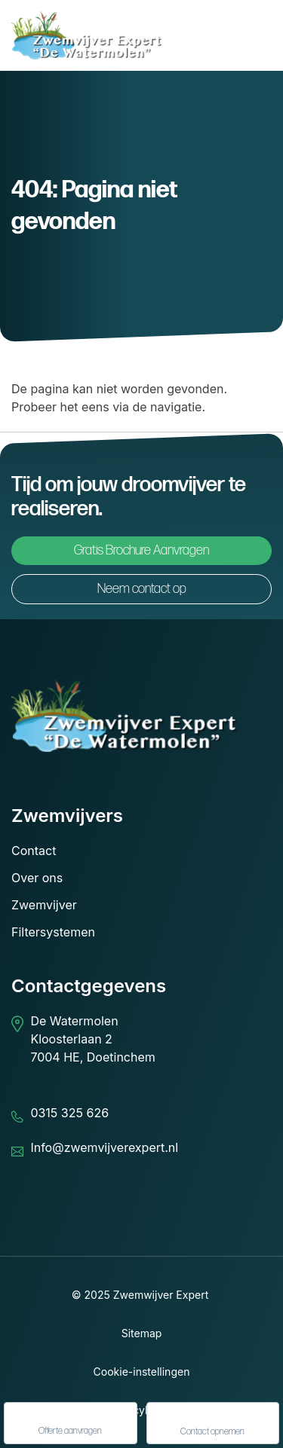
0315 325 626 (69, 1112)
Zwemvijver (44, 904)
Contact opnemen (212, 1423)
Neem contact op (141, 589)
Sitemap (142, 1333)
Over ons (37, 877)
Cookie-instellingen (142, 1371)
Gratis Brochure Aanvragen (141, 550)
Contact (33, 850)
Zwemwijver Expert (161, 1294)
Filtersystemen (53, 931)
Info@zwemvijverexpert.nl (104, 1147)
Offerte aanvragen (70, 1423)
